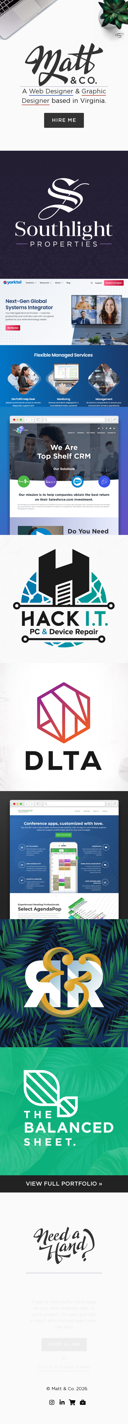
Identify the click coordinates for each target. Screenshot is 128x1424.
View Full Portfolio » (64, 1184)
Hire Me (64, 120)
